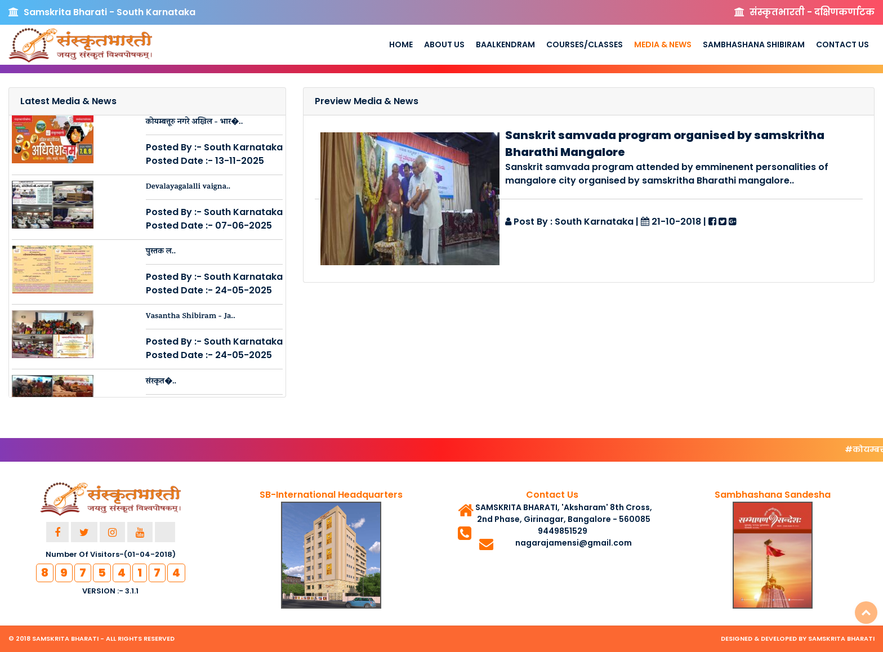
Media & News (663, 44)
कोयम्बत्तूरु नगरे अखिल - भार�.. (194, 122)
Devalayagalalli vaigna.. (188, 187)
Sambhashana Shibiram (754, 44)
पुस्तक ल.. (161, 251)
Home (401, 44)
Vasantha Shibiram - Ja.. (190, 316)
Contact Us (842, 44)
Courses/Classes (584, 44)
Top (866, 612)
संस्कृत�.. (161, 382)
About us (444, 44)
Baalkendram (505, 44)
